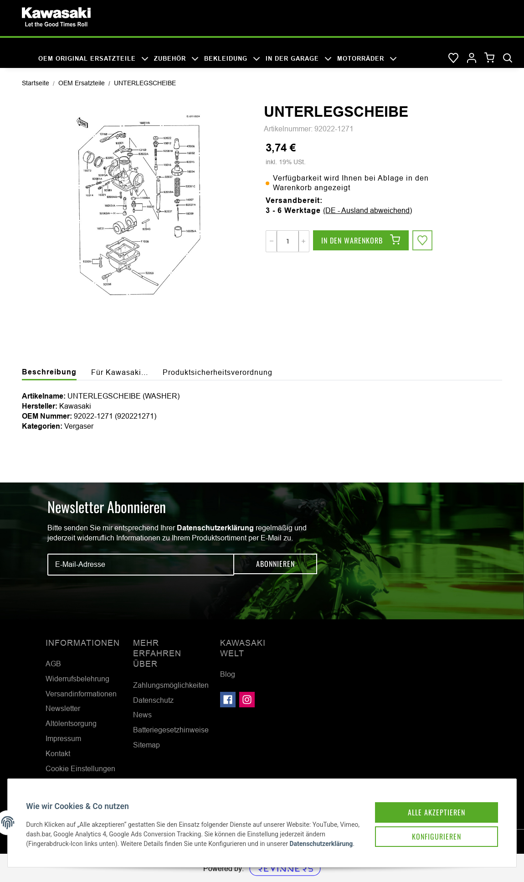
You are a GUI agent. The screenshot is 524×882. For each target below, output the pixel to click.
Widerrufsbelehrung (77, 678)
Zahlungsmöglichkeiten (171, 685)
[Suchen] (507, 58)
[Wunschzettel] (453, 58)
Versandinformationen (81, 694)
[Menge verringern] (271, 241)
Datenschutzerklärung (215, 528)
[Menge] (288, 241)
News (142, 715)
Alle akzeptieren (427, 797)
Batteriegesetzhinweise (171, 730)
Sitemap (146, 745)
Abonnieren (275, 564)
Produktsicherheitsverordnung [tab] (217, 372)
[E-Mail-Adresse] (140, 565)
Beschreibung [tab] (49, 372)
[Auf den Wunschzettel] (423, 241)
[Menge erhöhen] (303, 241)
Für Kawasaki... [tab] (119, 372)
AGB (53, 663)
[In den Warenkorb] (361, 241)
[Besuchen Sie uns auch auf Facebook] (228, 699)
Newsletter (63, 708)
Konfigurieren (427, 823)
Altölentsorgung (71, 723)
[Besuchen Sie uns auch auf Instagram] (247, 699)
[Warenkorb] (489, 58)
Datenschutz (153, 700)
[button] (471, 58)
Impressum (63, 738)
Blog (227, 674)
